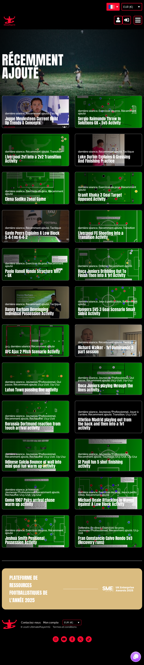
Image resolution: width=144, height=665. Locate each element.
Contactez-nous (31, 627)
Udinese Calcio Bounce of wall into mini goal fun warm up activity (33, 469)
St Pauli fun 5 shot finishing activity (100, 469)
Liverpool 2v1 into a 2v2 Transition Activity (33, 164)
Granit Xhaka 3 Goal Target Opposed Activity (100, 202)
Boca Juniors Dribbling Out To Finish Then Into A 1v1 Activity (102, 278)
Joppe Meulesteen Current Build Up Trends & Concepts (31, 125)
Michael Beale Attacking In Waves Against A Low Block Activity (106, 507)
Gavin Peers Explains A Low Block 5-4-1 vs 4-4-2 (32, 240)
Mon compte (50, 627)
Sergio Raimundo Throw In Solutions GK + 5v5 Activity (99, 125)
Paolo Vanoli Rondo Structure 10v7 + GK (33, 278)
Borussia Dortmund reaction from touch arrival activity (33, 431)
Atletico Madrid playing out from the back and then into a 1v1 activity (104, 428)
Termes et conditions (64, 631)
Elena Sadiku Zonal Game (25, 204)
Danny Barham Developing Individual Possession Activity (29, 316)
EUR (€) (128, 7)
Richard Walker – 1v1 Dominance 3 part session (105, 354)
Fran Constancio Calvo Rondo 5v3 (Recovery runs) (105, 545)
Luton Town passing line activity (31, 394)
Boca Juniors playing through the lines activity (105, 392)
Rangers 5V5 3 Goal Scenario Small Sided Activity (106, 316)
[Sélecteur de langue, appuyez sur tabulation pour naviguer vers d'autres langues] (113, 6)
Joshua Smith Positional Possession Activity (24, 545)
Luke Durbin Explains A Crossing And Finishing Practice (104, 164)
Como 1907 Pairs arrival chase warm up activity (30, 507)
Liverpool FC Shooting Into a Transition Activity (100, 240)
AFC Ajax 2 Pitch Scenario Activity (32, 356)
